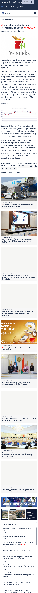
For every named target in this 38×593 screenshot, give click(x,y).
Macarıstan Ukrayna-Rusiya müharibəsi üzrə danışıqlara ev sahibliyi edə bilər (17, 557)
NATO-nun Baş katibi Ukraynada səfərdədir (17, 550)
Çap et (17, 31)
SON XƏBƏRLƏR (10, 524)
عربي (17, 7)
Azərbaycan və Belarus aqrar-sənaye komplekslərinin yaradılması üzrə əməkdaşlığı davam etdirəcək (17, 454)
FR (11, 7)
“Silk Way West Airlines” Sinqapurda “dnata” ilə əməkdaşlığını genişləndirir (18, 205)
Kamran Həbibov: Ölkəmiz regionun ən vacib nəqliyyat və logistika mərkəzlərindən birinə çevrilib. (17, 241)
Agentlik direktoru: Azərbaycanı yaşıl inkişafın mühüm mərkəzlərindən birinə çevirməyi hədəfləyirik (17, 313)
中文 (21, 7)
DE (9, 7)
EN (7, 7)
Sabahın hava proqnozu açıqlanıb (14, 536)
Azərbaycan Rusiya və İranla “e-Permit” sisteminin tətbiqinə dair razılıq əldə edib (19, 419)
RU (4, 7)
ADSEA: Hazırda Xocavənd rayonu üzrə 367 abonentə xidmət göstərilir (17, 583)
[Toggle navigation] (34, 13)
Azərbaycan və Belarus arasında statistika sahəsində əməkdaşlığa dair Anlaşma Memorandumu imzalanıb (16, 384)
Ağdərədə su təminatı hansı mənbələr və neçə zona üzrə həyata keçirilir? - (18, 543)
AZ (2, 7)
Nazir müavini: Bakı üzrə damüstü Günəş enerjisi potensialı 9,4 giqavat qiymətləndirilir (18, 490)
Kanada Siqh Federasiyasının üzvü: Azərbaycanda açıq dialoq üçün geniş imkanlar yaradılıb (18, 574)
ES (14, 7)
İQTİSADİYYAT (7, 20)
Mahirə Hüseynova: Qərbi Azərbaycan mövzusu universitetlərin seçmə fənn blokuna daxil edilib (18, 566)
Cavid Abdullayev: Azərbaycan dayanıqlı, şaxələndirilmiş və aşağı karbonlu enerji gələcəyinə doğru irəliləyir (19, 277)
